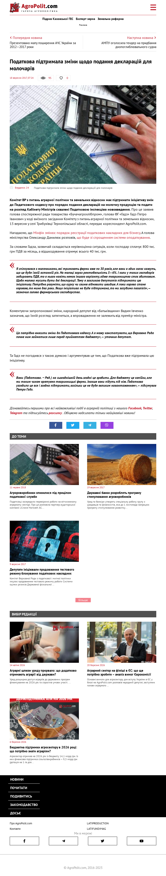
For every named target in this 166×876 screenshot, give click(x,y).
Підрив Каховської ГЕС (57, 19)
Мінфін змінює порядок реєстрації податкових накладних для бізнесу (86, 233)
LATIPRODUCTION (98, 823)
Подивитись (21, 796)
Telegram (16, 413)
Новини (17, 779)
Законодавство (24, 804)
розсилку (56, 413)
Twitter (147, 408)
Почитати (18, 788)
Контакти (15, 829)
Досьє (15, 813)
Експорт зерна (85, 19)
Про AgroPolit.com (21, 823)
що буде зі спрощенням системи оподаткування (113, 237)
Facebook (134, 408)
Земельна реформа (111, 19)
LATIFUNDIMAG (96, 829)
